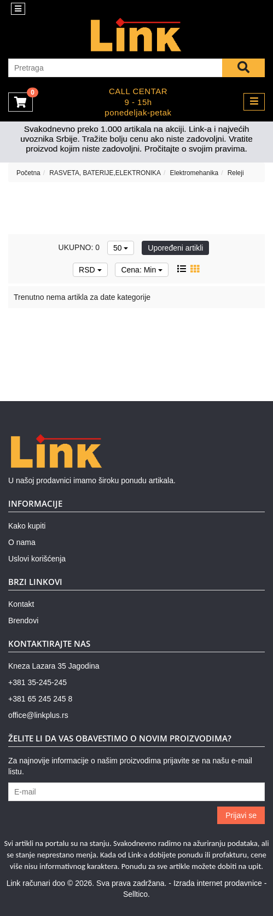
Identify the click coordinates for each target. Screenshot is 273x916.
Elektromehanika (194, 173)
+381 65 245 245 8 (40, 698)
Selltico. (136, 894)
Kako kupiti (26, 525)
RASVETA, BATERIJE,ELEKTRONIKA (105, 173)
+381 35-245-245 (37, 682)
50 (120, 248)
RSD (90, 269)
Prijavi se (241, 815)
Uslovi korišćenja (37, 558)
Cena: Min (141, 269)
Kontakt (21, 604)
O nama (22, 542)
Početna (28, 173)
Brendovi (23, 620)
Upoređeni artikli (175, 248)
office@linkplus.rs (38, 715)
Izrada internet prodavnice (217, 883)
